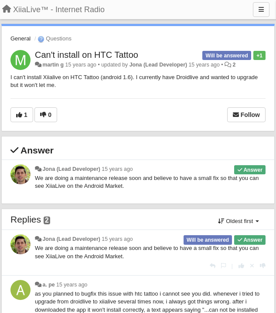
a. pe (48, 285)
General (20, 38)
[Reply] (212, 266)
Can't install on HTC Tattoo (86, 55)
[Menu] (261, 9)
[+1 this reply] (241, 266)
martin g (53, 65)
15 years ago (117, 169)
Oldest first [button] (238, 221)
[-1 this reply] (263, 266)
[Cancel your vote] (252, 266)
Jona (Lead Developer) (158, 65)
